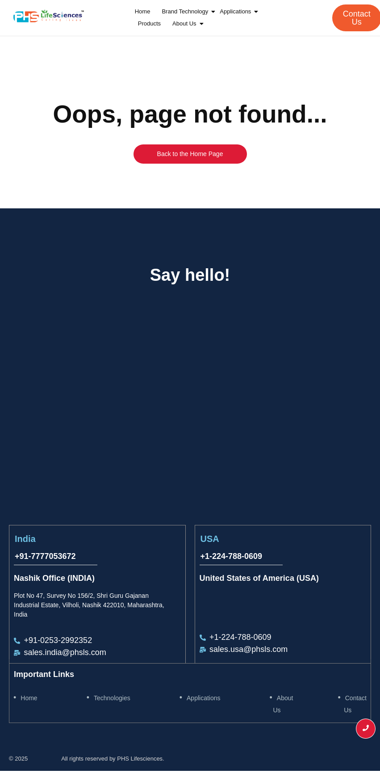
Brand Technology (186, 11)
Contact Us (355, 704)
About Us (185, 23)
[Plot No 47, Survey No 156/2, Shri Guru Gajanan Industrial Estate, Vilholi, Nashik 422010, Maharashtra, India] (99, 404)
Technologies (112, 698)
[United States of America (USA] (281, 404)
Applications (237, 11)
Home (142, 11)
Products (149, 23)
